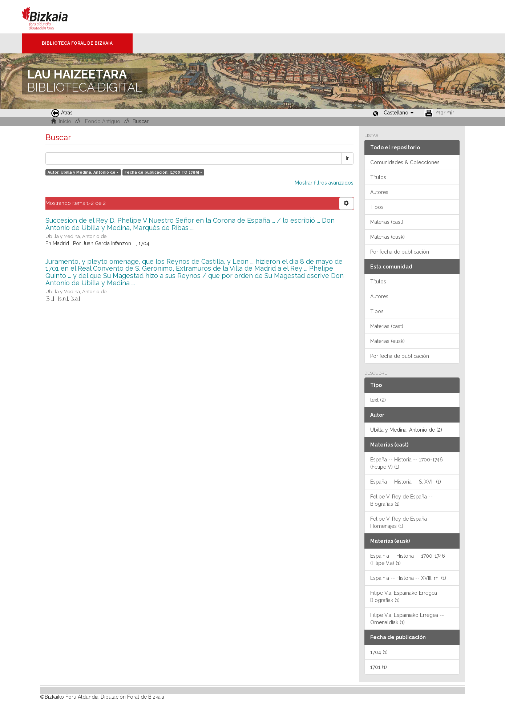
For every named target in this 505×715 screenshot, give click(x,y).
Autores (379, 192)
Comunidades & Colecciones (405, 162)
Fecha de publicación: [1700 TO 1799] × (163, 172)
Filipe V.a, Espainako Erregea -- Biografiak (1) (406, 596)
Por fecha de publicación (399, 252)
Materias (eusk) (387, 237)
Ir (347, 158)
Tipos (377, 207)
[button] (398, 112)
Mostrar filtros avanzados (324, 183)
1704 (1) (379, 652)
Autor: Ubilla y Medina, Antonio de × (83, 172)
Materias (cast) (386, 222)
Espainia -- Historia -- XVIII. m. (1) (408, 578)
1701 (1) (378, 667)
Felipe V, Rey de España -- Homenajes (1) (401, 522)
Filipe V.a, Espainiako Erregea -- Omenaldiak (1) (407, 618)
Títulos (378, 177)
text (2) (378, 400)
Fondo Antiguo (102, 121)
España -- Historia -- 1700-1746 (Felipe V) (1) (406, 463)
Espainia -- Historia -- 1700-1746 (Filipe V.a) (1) (407, 559)
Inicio (65, 121)
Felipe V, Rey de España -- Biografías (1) (401, 500)
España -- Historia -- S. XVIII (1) (405, 482)
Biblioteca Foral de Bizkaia (77, 43)
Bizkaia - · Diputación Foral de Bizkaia (52, 16)
